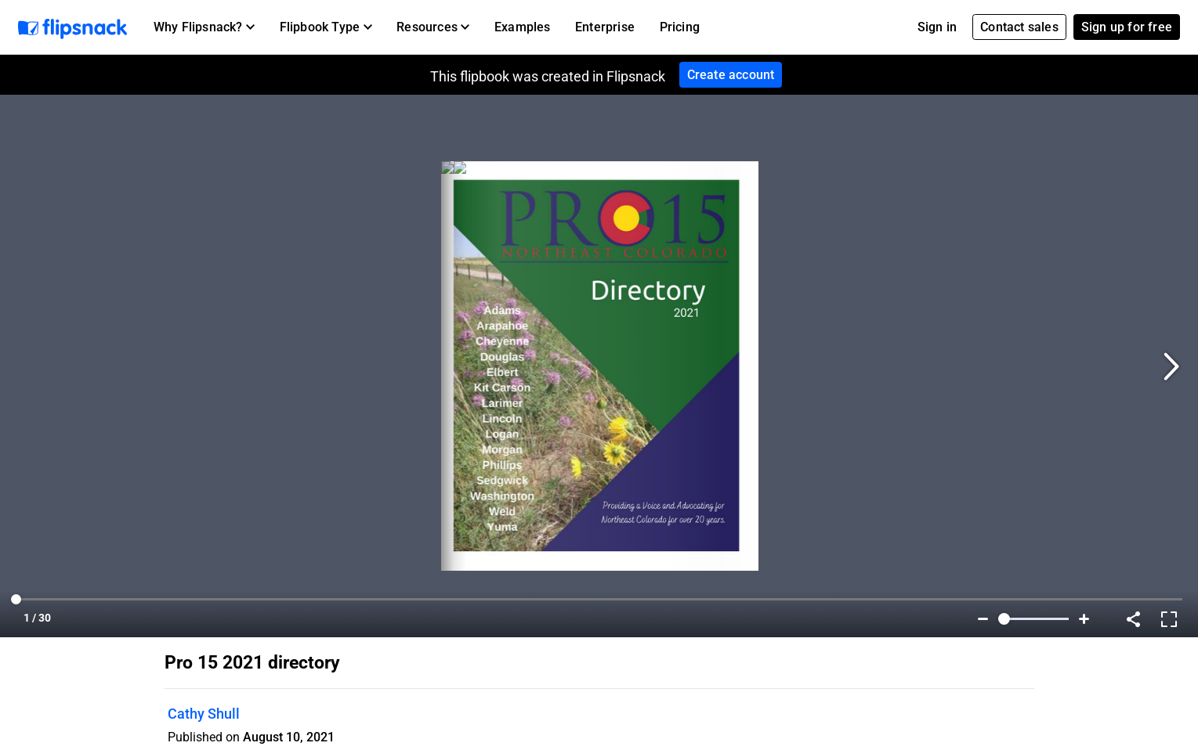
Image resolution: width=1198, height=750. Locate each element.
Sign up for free (1126, 27)
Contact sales (1019, 27)
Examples (522, 27)
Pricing (680, 27)
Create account (731, 74)
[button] (204, 27)
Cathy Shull (204, 713)
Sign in (937, 27)
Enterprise (605, 27)
